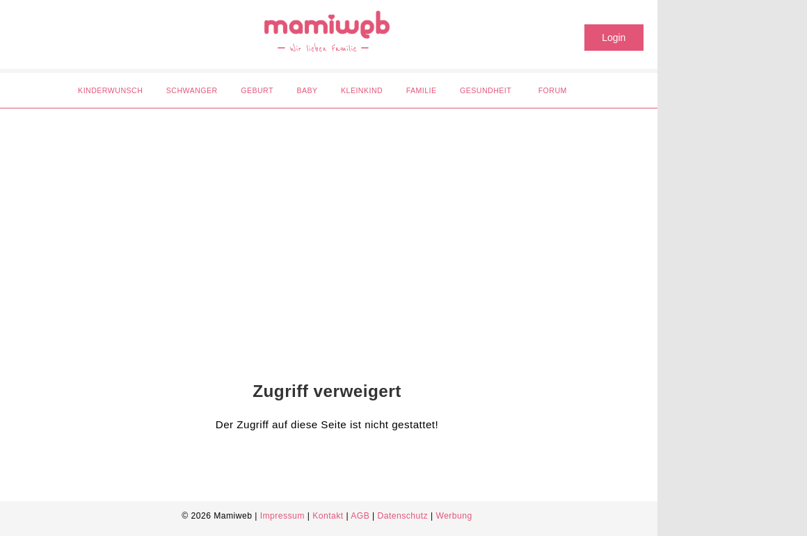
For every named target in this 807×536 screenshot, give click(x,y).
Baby (306, 90)
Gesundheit (485, 90)
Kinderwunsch (110, 90)
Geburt (257, 90)
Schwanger (192, 90)
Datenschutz (403, 516)
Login (613, 37)
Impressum (282, 516)
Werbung (454, 516)
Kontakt (327, 516)
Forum (552, 90)
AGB (360, 516)
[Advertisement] (316, 226)
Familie (421, 90)
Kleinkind (362, 90)
